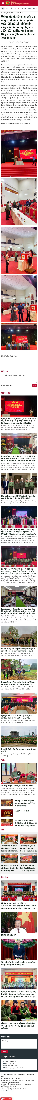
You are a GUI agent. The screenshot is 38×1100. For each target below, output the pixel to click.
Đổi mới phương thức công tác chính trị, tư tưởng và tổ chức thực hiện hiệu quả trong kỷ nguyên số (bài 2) (18, 649)
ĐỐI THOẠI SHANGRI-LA (8, 935)
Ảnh (2, 829)
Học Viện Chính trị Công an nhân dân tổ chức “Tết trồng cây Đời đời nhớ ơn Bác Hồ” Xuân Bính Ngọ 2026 (18, 683)
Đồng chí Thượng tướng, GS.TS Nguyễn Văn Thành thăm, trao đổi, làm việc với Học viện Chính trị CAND (18, 497)
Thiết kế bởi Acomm (7, 1091)
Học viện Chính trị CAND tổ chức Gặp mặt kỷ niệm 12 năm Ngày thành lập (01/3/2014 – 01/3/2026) (17, 716)
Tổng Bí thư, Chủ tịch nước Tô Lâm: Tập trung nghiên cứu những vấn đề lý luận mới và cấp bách (18, 963)
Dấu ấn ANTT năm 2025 (22, 810)
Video (3, 759)
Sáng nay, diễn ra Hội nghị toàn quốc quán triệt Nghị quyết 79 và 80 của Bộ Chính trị (25, 803)
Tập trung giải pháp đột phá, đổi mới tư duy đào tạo (17, 785)
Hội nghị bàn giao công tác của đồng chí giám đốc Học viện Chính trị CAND (9, 868)
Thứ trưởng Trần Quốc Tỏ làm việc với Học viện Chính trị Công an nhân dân (28, 848)
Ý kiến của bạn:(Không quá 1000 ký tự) (13, 375)
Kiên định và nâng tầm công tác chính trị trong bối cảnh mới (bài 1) (18, 750)
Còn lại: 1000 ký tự (6, 385)
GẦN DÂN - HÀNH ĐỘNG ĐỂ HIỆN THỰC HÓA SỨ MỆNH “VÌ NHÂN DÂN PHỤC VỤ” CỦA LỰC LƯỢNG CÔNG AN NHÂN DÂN (18, 1026)
